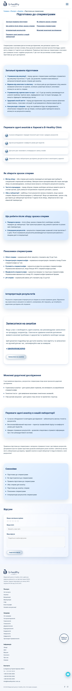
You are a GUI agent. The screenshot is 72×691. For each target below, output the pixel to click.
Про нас (6, 657)
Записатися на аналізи (16, 357)
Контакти (6, 655)
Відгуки (6, 652)
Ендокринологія (8, 628)
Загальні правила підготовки (16, 22)
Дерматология (8, 626)
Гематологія (7, 621)
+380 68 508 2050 (9, 679)
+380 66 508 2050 (9, 676)
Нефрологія (7, 636)
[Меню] (67, 4)
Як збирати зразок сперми (47, 22)
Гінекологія (7, 623)
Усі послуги (7, 592)
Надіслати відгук (14, 552)
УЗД (5, 602)
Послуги (13, 11)
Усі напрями (7, 616)
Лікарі (5, 647)
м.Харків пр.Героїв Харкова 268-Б (14, 668)
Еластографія (8, 604)
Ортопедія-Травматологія (11, 638)
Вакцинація (7, 597)
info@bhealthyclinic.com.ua (12, 681)
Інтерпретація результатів (15, 30)
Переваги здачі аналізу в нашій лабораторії (17, 36)
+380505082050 (15, 348)
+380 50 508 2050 (9, 673)
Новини (6, 660)
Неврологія (7, 633)
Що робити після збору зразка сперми (20, 26)
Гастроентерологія (9, 618)
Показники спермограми (46, 26)
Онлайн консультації (10, 607)
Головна (6, 11)
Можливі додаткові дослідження (49, 30)
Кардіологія (7, 631)
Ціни (5, 650)
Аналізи (20, 11)
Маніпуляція (7, 599)
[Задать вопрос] (68, 674)
